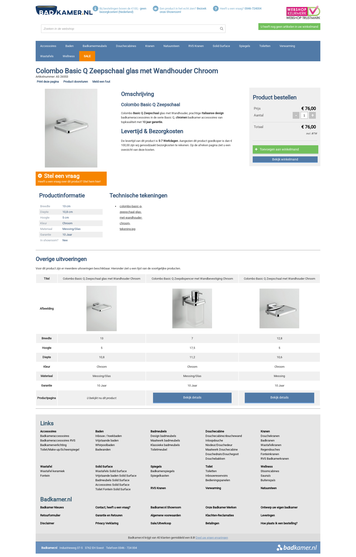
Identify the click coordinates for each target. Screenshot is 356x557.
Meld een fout (101, 81)
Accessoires (48, 46)
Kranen (149, 46)
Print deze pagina (48, 81)
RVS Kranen (196, 46)
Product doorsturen (75, 81)
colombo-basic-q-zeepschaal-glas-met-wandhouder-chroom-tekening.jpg (131, 218)
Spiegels (244, 46)
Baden (69, 46)
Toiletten (264, 46)
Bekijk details (192, 397)
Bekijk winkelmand (285, 159)
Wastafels (47, 56)
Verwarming (287, 46)
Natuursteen (171, 46)
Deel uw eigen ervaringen (212, 537)
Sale (87, 56)
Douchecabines (126, 46)
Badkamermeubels (95, 46)
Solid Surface (221, 46)
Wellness (69, 56)
